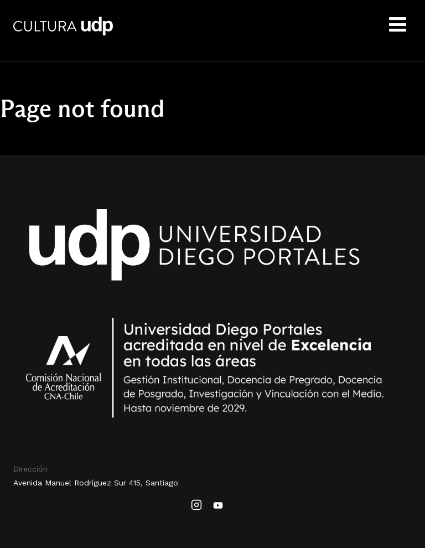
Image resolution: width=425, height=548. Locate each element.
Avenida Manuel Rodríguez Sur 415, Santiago (95, 482)
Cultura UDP (63, 33)
